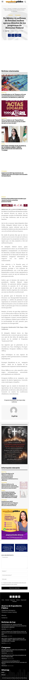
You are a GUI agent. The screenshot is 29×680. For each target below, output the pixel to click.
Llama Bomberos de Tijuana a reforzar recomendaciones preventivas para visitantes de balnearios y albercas (13, 96)
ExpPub (7, 31)
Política (3, 490)
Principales (18, 15)
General (10, 8)
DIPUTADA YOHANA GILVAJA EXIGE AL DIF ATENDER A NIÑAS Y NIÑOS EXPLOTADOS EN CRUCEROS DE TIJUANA (13, 148)
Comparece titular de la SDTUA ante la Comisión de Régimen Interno (7, 548)
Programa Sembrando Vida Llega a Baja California (14, 401)
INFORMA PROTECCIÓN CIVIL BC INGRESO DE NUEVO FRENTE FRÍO (13, 650)
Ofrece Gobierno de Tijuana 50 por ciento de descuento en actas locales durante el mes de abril (13, 121)
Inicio (5, 8)
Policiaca (3, 196)
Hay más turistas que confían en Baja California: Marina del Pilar (21, 548)
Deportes (3, 92)
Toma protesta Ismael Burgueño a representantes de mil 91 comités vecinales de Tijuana (14, 662)
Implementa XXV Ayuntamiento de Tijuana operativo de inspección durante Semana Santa (14, 174)
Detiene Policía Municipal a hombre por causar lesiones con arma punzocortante (13, 200)
